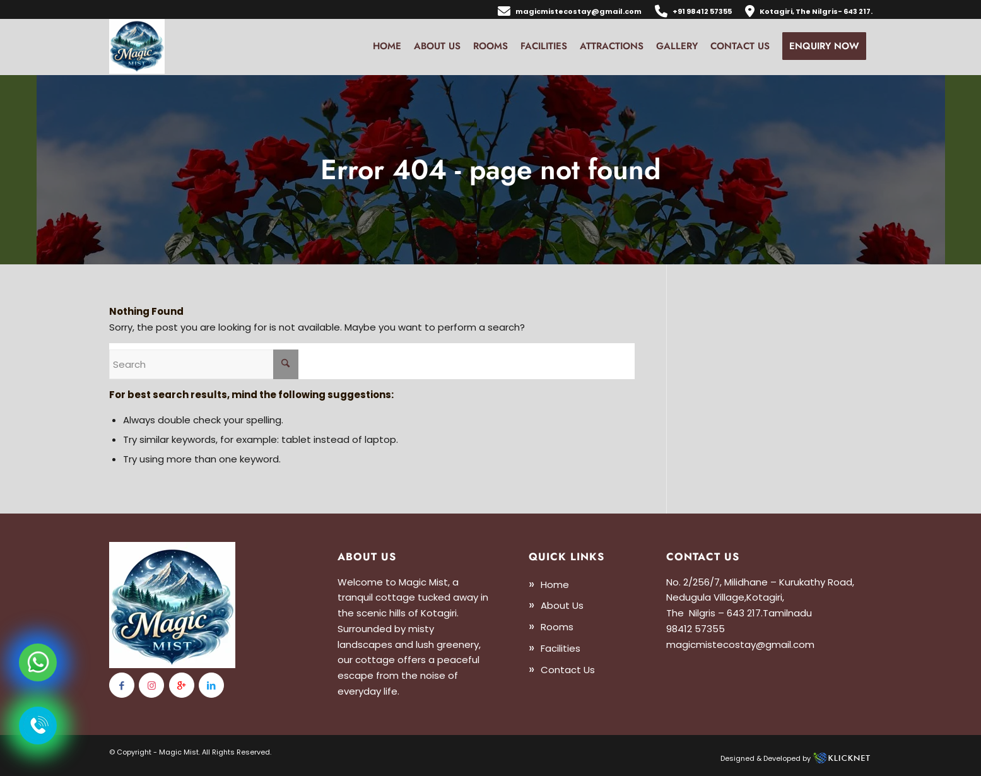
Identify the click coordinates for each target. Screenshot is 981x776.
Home (555, 584)
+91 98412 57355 (702, 11)
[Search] (203, 364)
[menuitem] (570, 10)
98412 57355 (695, 628)
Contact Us (568, 669)
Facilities (560, 648)
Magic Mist (179, 752)
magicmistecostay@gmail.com (578, 11)
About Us (562, 605)
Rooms (557, 626)
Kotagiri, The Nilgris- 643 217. (816, 11)
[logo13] (137, 46)
